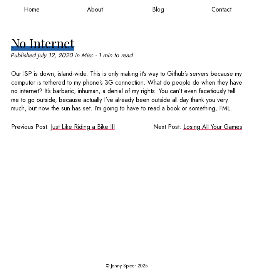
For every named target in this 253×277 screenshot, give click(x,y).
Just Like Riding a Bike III (83, 126)
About (95, 9)
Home (32, 9)
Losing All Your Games (212, 126)
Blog (158, 9)
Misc (87, 55)
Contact (221, 9)
